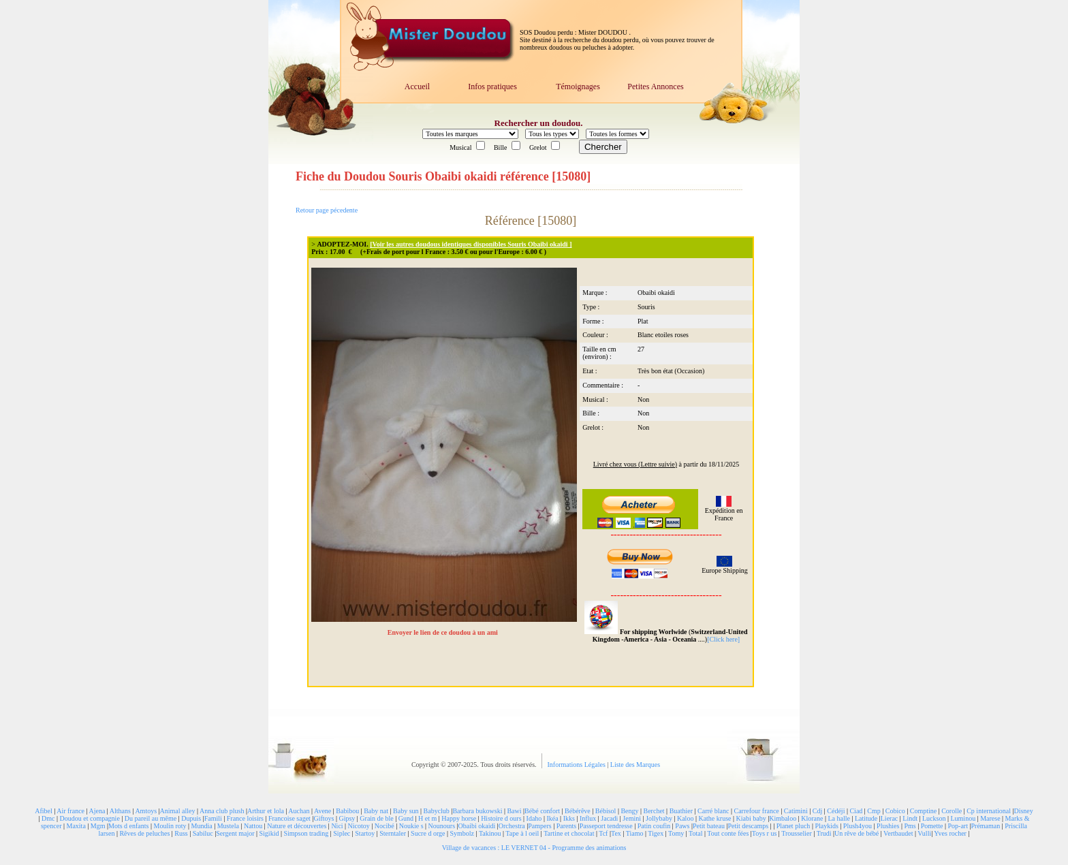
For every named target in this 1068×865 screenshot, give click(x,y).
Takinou (490, 833)
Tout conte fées (728, 833)
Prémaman (985, 826)
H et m (427, 818)
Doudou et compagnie (90, 818)
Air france (70, 811)
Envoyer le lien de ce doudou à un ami (444, 632)
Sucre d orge (428, 833)
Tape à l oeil (522, 833)
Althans (120, 811)
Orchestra (512, 826)
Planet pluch (793, 826)
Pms (909, 826)
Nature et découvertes (296, 826)
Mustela (228, 826)
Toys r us (764, 833)
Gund (405, 818)
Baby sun (406, 811)
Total (695, 833)
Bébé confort (542, 811)
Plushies (888, 826)
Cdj (817, 811)
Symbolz (462, 833)
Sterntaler (392, 833)
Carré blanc (713, 811)
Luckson (933, 818)
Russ (180, 833)
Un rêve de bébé (856, 833)
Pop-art (958, 826)
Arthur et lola (265, 811)
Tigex (655, 833)
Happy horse (458, 818)
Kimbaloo (782, 818)
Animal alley (177, 811)
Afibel (43, 811)
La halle (838, 818)
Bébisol (605, 811)
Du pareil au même (150, 818)
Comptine (923, 811)
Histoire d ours (501, 818)
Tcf (603, 833)
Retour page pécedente (327, 210)
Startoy (365, 833)
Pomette (932, 826)
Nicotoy (359, 826)
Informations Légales (578, 764)
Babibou (347, 811)
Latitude (866, 818)
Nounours (441, 826)
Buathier (681, 811)
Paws (682, 826)
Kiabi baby (751, 818)
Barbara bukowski (477, 811)
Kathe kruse (714, 818)
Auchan (298, 811)
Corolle (951, 811)
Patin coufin (654, 826)
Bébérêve (578, 811)
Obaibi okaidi (477, 826)
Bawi (514, 811)
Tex (616, 833)
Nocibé (384, 826)
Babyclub (437, 811)
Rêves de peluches (144, 833)
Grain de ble (376, 818)
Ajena (97, 811)
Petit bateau (709, 826)
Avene (322, 811)
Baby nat (376, 811)
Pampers (539, 826)
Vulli (924, 833)
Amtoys (146, 811)
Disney (1023, 811)
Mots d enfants (128, 826)
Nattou (253, 826)
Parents (566, 826)
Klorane (812, 818)
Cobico (895, 811)
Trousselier (796, 833)
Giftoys (323, 818)
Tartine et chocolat (569, 833)
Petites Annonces (655, 86)
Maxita (76, 826)
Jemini (632, 818)
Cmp (873, 811)
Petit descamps (747, 826)
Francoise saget (289, 818)
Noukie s (411, 826)
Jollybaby (659, 818)
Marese (990, 818)
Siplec (341, 833)
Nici (337, 826)
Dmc (48, 818)
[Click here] (723, 639)
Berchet (654, 811)
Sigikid (269, 833)
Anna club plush (222, 811)
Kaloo (685, 818)
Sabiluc (203, 833)
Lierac (889, 818)
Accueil (417, 86)
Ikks (569, 818)
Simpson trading (305, 833)
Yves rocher (950, 833)
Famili (213, 818)
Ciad (855, 811)
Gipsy (347, 818)
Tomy (676, 833)
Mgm (98, 826)
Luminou (962, 818)
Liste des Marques (635, 764)
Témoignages (578, 86)
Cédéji (836, 811)
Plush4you (857, 826)
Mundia (202, 826)
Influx (588, 818)
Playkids (826, 826)
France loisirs (245, 818)
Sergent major (235, 833)
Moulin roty (170, 826)
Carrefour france (756, 811)
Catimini (796, 811)
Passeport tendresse (606, 826)
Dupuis (191, 818)
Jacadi (609, 818)
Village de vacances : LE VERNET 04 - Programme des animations (534, 847)
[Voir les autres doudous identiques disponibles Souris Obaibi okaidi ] (470, 244)
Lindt (909, 818)
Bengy (629, 811)
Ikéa (552, 818)
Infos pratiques (492, 86)
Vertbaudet (898, 833)
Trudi (824, 833)
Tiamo (635, 833)
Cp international (989, 811)
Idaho (534, 818)
